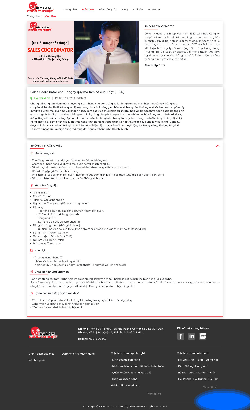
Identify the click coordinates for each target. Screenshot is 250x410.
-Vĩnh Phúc (208, 372)
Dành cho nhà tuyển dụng (78, 353)
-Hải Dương (199, 379)
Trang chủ (70, 9)
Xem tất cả (154, 393)
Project (154, 9)
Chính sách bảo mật (41, 353)
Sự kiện (138, 9)
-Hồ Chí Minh (185, 359)
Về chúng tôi (107, 9)
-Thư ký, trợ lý (142, 372)
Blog (124, 9)
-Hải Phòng (184, 379)
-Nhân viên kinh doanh (125, 385)
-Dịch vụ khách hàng (124, 379)
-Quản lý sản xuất (122, 372)
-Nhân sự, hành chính (125, 366)
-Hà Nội (199, 359)
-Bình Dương (185, 366)
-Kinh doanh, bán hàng (125, 359)
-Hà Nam (212, 379)
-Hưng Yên (200, 366)
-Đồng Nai (211, 359)
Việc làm (88, 9)
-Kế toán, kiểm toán (151, 366)
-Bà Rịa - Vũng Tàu (189, 372)
